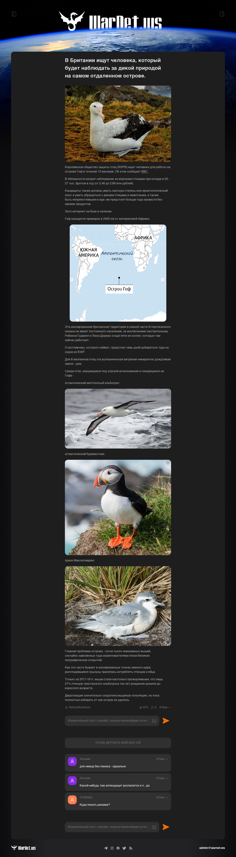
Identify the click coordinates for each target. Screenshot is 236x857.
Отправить (166, 721)
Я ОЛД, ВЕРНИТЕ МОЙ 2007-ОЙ (118, 743)
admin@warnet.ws (212, 848)
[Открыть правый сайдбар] (222, 14)
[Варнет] (26, 848)
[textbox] (112, 721)
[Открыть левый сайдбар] (14, 14)
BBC (144, 171)
